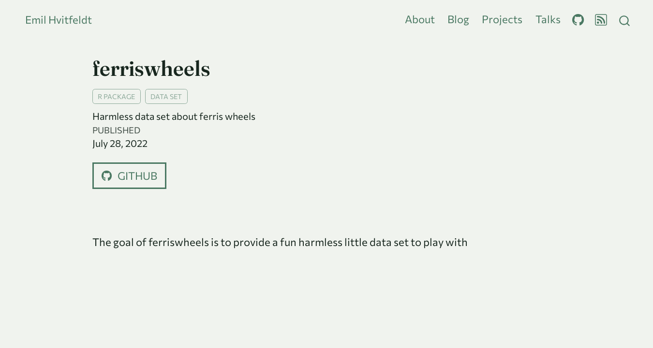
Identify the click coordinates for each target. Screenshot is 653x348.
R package (116, 96)
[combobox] (625, 19)
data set (166, 96)
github (129, 175)
